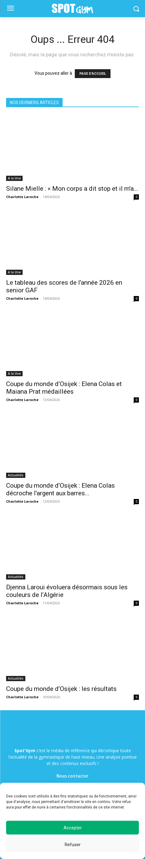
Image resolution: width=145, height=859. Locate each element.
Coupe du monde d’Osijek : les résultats (61, 688)
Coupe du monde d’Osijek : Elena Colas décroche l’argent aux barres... (60, 489)
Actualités (16, 475)
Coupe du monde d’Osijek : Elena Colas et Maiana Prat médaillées (64, 387)
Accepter (72, 828)
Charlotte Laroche (22, 196)
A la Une (14, 178)
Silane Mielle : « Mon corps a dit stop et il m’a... (72, 188)
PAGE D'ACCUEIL (92, 74)
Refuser (73, 844)
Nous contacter (72, 776)
